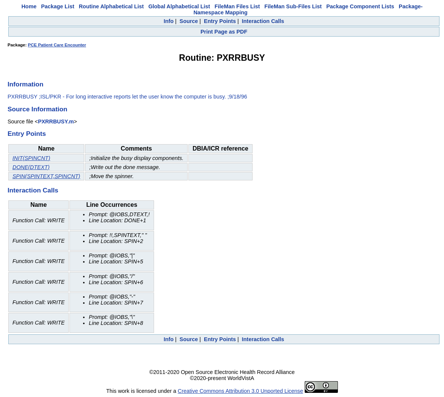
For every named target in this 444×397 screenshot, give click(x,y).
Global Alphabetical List (179, 6)
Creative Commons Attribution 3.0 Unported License (240, 391)
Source (189, 21)
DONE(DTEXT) (30, 167)
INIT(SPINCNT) (31, 158)
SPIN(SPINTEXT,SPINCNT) (46, 176)
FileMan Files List (237, 6)
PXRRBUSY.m (56, 121)
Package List (57, 6)
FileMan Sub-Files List (293, 6)
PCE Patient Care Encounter (57, 45)
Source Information (37, 109)
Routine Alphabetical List (111, 6)
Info (168, 21)
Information (25, 84)
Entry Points (220, 21)
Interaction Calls (263, 21)
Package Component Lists (360, 6)
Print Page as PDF (223, 32)
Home (29, 6)
